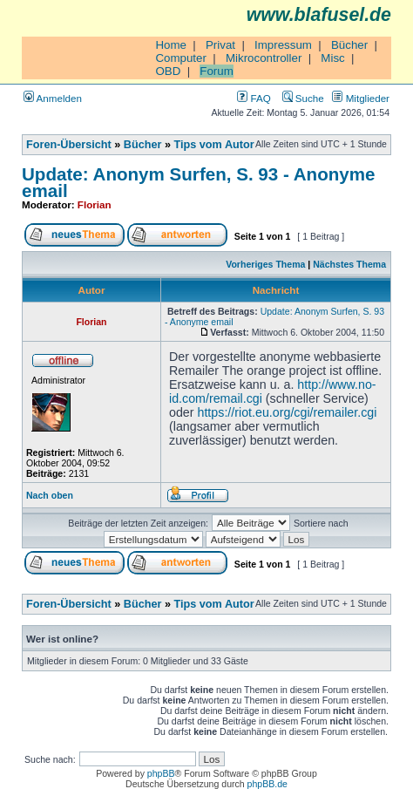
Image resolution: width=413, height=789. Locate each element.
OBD (167, 71)
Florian (95, 204)
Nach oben (49, 495)
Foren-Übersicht (69, 145)
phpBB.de (267, 784)
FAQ (253, 98)
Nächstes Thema (349, 264)
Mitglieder (360, 98)
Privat (220, 44)
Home (170, 44)
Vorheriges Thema (265, 264)
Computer (180, 58)
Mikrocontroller (263, 58)
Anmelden (53, 98)
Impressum (283, 44)
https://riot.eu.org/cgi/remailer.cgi (286, 412)
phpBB (161, 773)
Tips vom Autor (214, 145)
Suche (303, 98)
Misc (332, 58)
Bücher (349, 44)
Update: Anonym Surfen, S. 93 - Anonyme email (199, 182)
